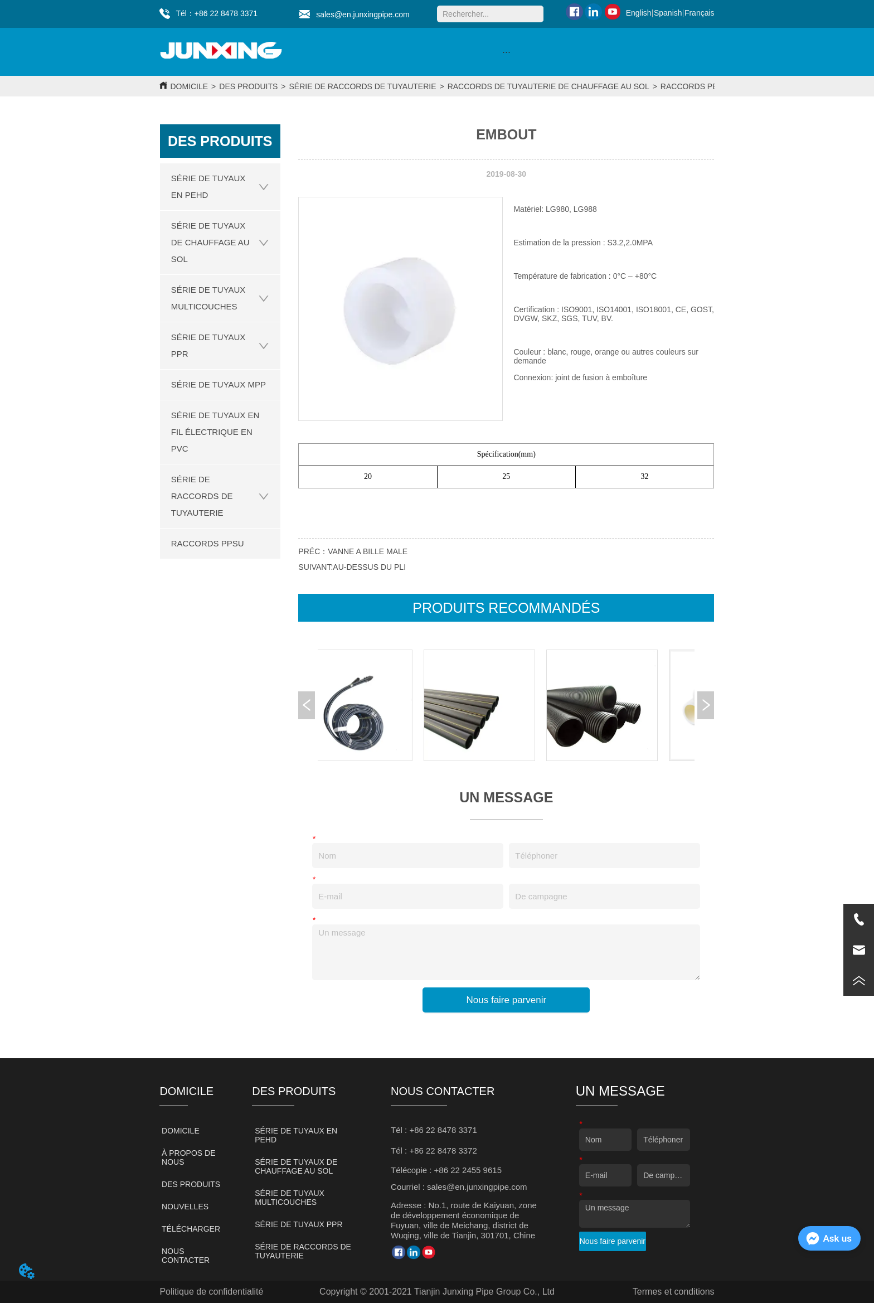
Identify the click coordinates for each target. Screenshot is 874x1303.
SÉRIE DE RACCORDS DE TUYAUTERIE (362, 86)
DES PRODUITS (248, 86)
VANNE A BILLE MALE (367, 551)
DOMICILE (189, 86)
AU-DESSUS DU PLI (369, 567)
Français (699, 12)
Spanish (668, 12)
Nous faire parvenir (507, 1000)
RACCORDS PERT (694, 86)
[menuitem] (506, 52)
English (639, 12)
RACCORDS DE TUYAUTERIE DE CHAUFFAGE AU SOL (548, 86)
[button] (506, 52)
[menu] (506, 52)
